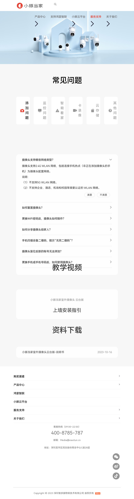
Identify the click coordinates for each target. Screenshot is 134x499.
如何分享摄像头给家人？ (37, 262)
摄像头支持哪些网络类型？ (38, 192)
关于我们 (111, 16)
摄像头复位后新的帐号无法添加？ (42, 284)
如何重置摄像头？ (33, 240)
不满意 (103, 227)
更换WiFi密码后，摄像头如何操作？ (43, 251)
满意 (89, 227)
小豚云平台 (78, 16)
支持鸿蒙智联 (59, 16)
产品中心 (40, 16)
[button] (36, 23)
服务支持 (95, 16)
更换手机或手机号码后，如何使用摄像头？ (48, 295)
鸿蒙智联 (19, 393)
